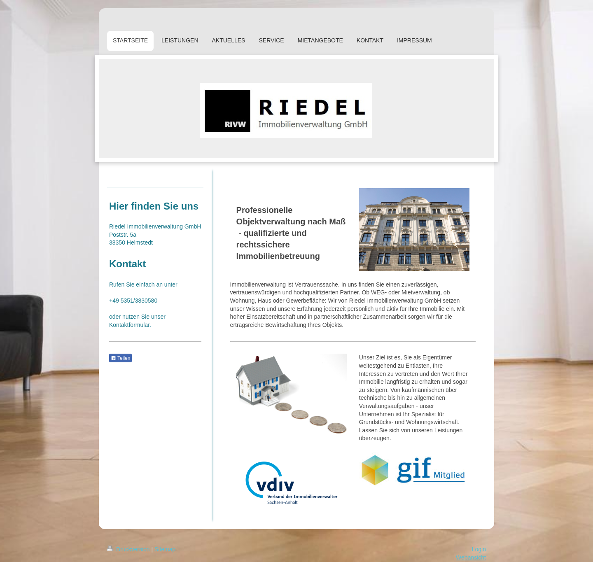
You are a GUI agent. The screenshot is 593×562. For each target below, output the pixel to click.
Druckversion (129, 549)
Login (479, 549)
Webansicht (471, 557)
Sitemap (164, 549)
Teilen (120, 358)
